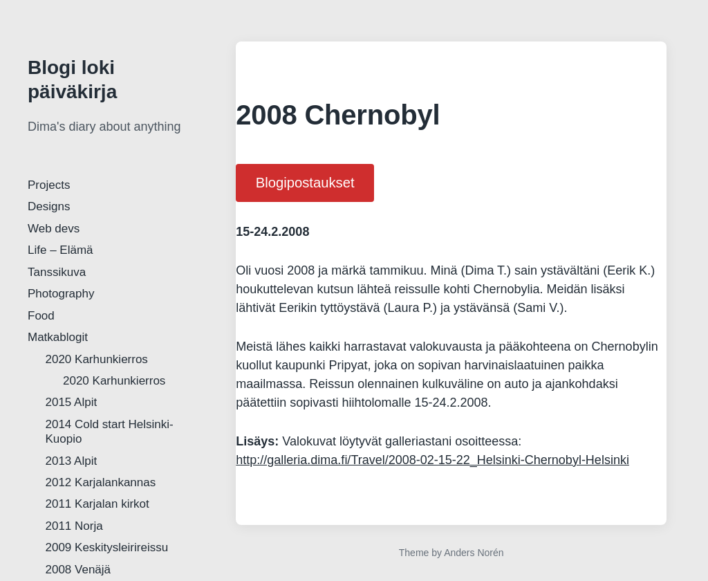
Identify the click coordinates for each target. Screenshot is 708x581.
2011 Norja (74, 526)
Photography (61, 293)
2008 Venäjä (78, 569)
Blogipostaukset (305, 182)
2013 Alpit (71, 461)
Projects (49, 185)
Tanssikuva (57, 272)
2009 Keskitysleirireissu (107, 547)
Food (41, 315)
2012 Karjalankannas (101, 482)
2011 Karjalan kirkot (97, 503)
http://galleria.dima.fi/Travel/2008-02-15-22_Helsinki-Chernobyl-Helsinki (432, 460)
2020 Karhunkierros (97, 359)
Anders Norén (473, 552)
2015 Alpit (71, 402)
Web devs (54, 228)
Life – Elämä (60, 250)
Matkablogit (58, 337)
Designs (49, 206)
